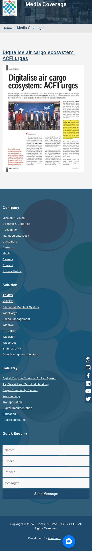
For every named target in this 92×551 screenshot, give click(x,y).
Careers (8, 259)
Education (9, 413)
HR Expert (9, 330)
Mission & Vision (14, 217)
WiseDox (9, 324)
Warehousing (11, 396)
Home (7, 28)
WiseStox (9, 336)
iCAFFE (8, 301)
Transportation (12, 402)
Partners (8, 247)
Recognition (11, 229)
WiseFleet (9, 342)
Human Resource (14, 419)
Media (7, 253)
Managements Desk (16, 235)
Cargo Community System (20, 390)
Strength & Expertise (16, 223)
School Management (16, 319)
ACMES (8, 295)
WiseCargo (10, 313)
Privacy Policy (12, 271)
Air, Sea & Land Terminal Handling (26, 384)
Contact (8, 265)
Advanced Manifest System (21, 307)
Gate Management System (20, 354)
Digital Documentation (17, 408)
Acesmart (54, 538)
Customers (10, 241)
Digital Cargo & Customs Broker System (29, 378)
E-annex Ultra (12, 348)
